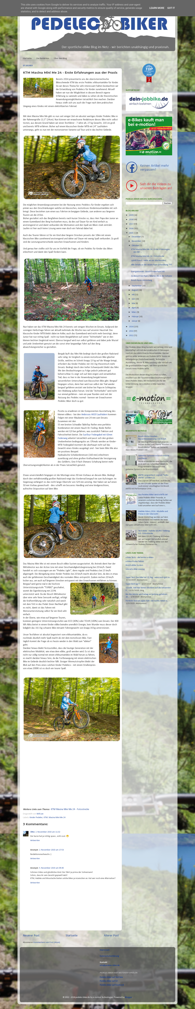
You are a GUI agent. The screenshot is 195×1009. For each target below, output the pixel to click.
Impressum (105, 950)
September (137, 286)
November (137, 241)
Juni (133, 299)
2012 (131, 335)
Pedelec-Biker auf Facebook (112, 985)
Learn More (156, 8)
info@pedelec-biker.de (110, 965)
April (134, 308)
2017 (131, 224)
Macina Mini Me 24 (57, 817)
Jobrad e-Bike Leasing (135, 569)
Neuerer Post (31, 935)
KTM (46, 817)
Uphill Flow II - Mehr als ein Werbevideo (148, 260)
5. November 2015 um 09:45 (51, 868)
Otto (32, 832)
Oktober (136, 245)
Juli (133, 294)
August (135, 290)
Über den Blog (60, 58)
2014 (131, 327)
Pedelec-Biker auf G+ (109, 981)
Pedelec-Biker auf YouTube (111, 977)
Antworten (35, 840)
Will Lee (40, 814)
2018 (131, 219)
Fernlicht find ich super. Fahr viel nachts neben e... (147, 601)
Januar (135, 321)
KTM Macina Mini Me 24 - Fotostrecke (70, 809)
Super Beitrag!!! (133, 584)
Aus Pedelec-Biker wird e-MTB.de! (153, 495)
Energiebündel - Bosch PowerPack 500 (148, 272)
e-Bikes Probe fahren (135, 561)
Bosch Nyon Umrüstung (141, 280)
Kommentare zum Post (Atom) (47, 942)
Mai (134, 303)
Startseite (27, 58)
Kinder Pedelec (36, 817)
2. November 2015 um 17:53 (51, 850)
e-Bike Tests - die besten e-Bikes (139, 557)
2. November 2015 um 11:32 (47, 832)
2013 (131, 331)
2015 (131, 233)
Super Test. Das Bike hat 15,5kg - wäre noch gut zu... (148, 577)
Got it (171, 8)
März (134, 312)
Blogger (128, 997)
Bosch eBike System (134, 565)
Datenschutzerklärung (109, 956)
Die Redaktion (42, 58)
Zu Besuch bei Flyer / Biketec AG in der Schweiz (151, 276)
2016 (131, 228)
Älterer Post (111, 935)
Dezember (136, 237)
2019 (131, 215)
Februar (135, 317)
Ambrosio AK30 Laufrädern (94, 414)
